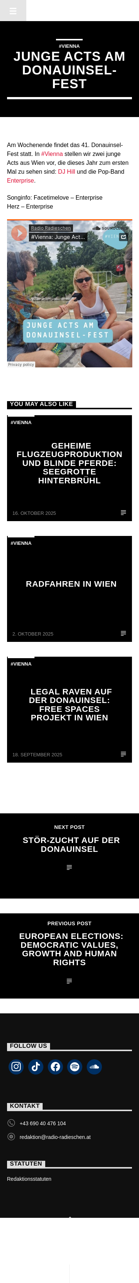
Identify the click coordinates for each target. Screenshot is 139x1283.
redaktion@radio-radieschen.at (55, 1137)
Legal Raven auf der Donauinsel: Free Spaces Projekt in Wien (70, 705)
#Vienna (69, 46)
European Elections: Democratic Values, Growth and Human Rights (71, 949)
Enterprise (20, 180)
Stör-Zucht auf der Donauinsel (71, 845)
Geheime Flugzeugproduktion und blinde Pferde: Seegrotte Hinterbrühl (70, 463)
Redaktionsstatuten (29, 1179)
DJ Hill (66, 172)
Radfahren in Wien (71, 584)
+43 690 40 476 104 (43, 1123)
